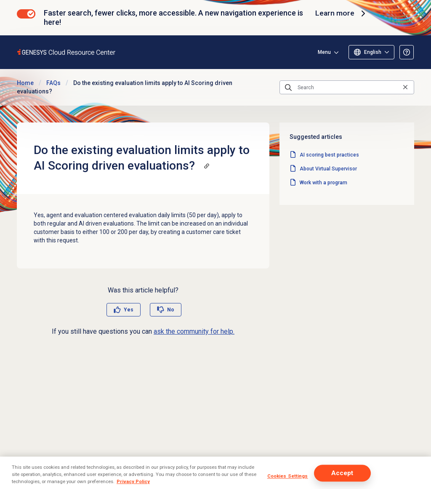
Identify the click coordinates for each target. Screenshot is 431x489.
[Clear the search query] (405, 87)
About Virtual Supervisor (328, 169)
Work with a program (323, 183)
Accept (342, 473)
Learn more (341, 13)
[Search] (347, 87)
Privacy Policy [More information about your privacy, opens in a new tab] (133, 481)
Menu (324, 52)
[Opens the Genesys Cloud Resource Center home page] (66, 52)
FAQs (53, 83)
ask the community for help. (194, 331)
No (170, 310)
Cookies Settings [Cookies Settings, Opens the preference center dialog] (287, 476)
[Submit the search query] (288, 87)
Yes (128, 310)
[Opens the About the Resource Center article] (406, 52)
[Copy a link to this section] (207, 166)
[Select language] (371, 52)
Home (25, 83)
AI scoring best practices (329, 155)
